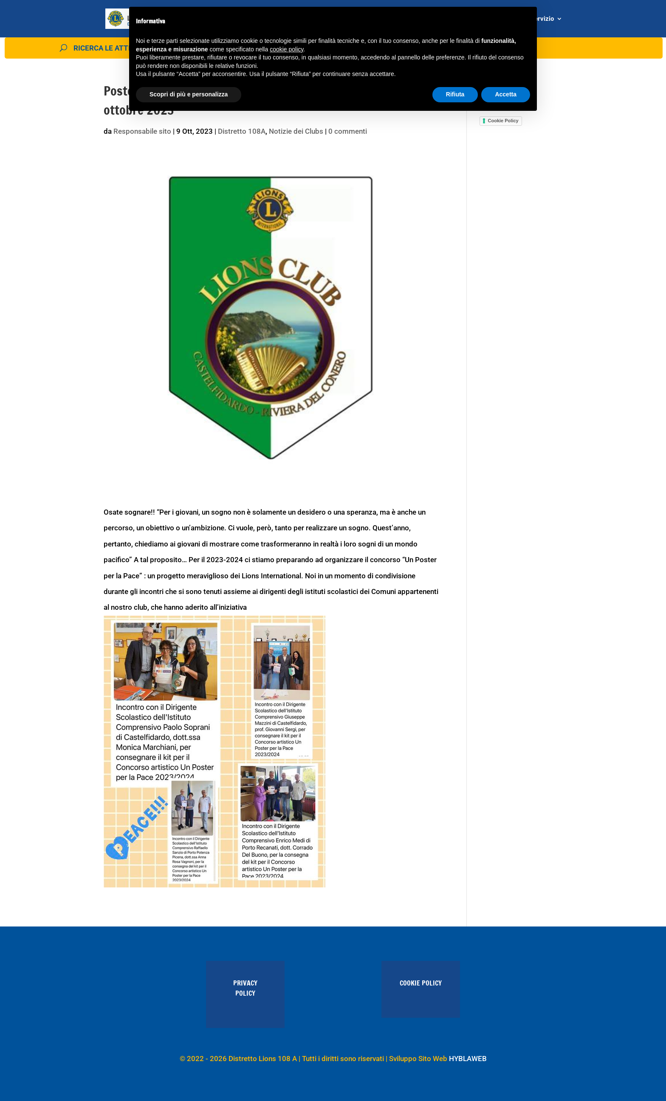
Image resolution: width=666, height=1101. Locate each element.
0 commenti (347, 131)
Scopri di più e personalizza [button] (189, 94)
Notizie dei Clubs (296, 131)
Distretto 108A (241, 131)
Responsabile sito (142, 131)
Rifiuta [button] (455, 94)
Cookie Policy (503, 120)
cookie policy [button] (286, 49)
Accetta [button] (505, 94)
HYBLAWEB (468, 1058)
